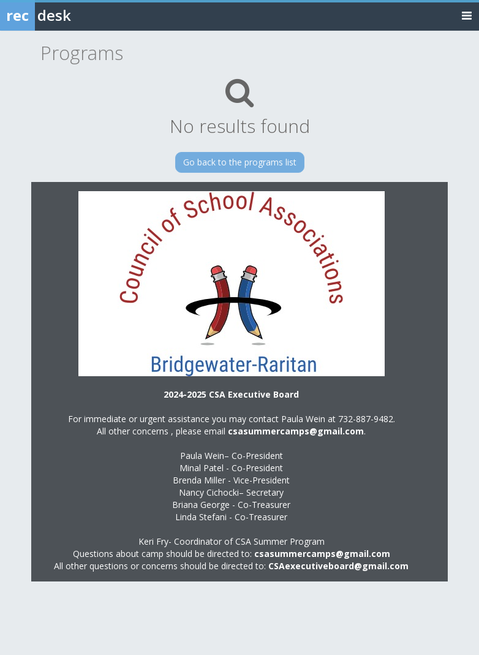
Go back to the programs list (239, 162)
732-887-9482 (365, 419)
